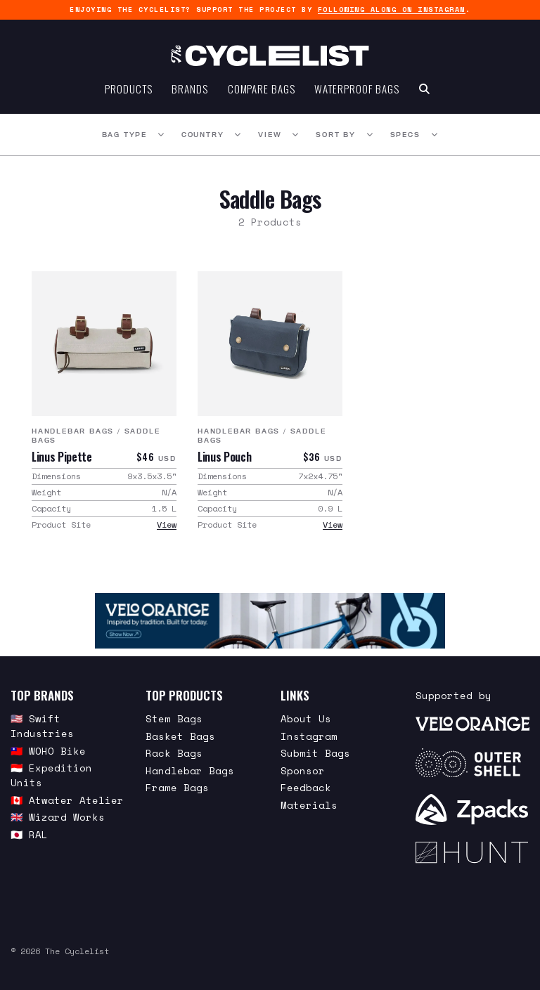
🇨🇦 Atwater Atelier (67, 800)
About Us (306, 718)
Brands (189, 88)
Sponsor (303, 770)
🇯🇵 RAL (29, 834)
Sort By (336, 135)
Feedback (306, 787)
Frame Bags (177, 787)
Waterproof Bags (356, 88)
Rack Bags (174, 752)
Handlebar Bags (73, 431)
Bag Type (124, 135)
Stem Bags (174, 718)
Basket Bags (180, 736)
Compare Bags (261, 88)
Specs (405, 135)
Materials (309, 804)
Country (202, 135)
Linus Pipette (62, 456)
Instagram (309, 736)
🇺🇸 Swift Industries (42, 726)
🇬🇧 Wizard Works (58, 816)
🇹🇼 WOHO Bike (48, 750)
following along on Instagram (391, 9)
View (269, 135)
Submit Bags (315, 752)
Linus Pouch (224, 456)
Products (128, 88)
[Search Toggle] (424, 88)
